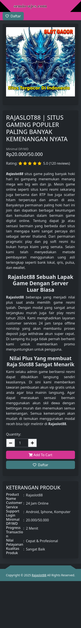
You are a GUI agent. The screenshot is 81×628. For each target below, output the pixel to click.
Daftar (40, 464)
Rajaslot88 (39, 575)
